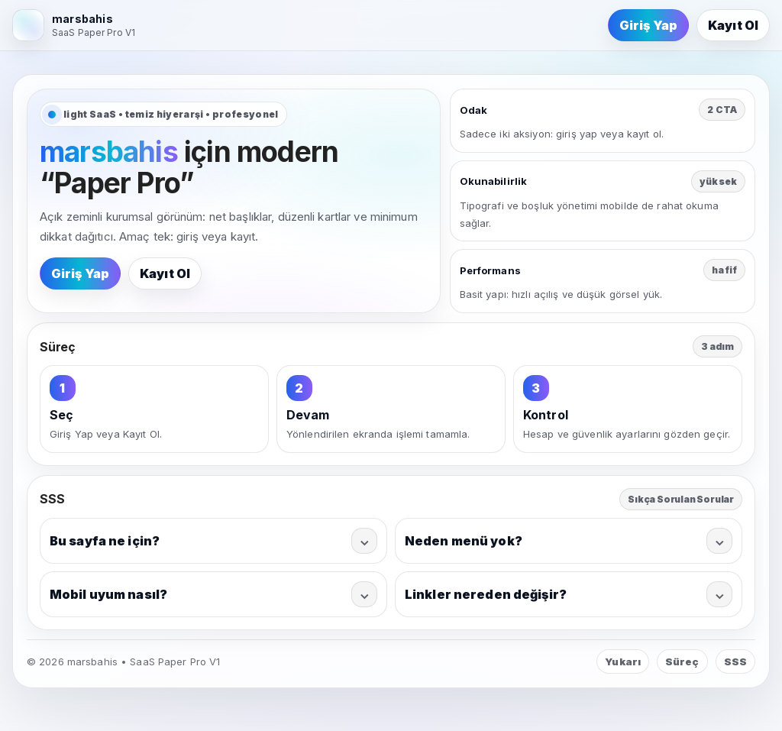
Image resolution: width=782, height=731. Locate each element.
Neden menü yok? (568, 541)
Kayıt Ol (733, 25)
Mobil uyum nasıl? (213, 594)
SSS (735, 661)
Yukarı (623, 661)
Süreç (682, 661)
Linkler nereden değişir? (568, 594)
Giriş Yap (648, 25)
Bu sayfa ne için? (213, 541)
